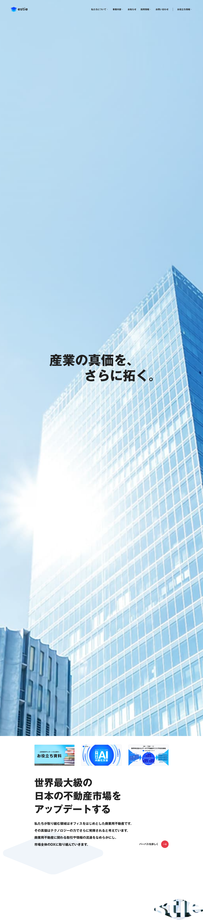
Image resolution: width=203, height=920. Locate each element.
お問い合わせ (162, 9)
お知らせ (132, 9)
